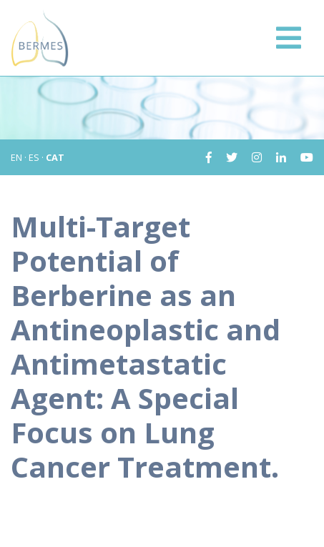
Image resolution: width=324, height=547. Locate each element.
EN (16, 157)
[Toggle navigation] (289, 38)
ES (34, 157)
